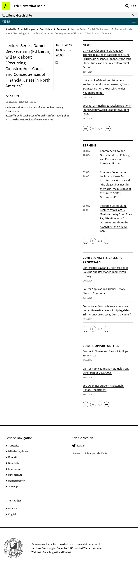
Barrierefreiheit (16, 480)
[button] (85, 128)
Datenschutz (15, 474)
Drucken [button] (12, 507)
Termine (61, 29)
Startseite (10, 29)
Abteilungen (28, 29)
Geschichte (46, 29)
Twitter (81, 444)
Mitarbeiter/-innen (18, 450)
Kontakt (12, 456)
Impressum (14, 468)
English (12, 513)
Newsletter (14, 462)
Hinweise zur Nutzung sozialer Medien (90, 452)
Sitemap (13, 485)
